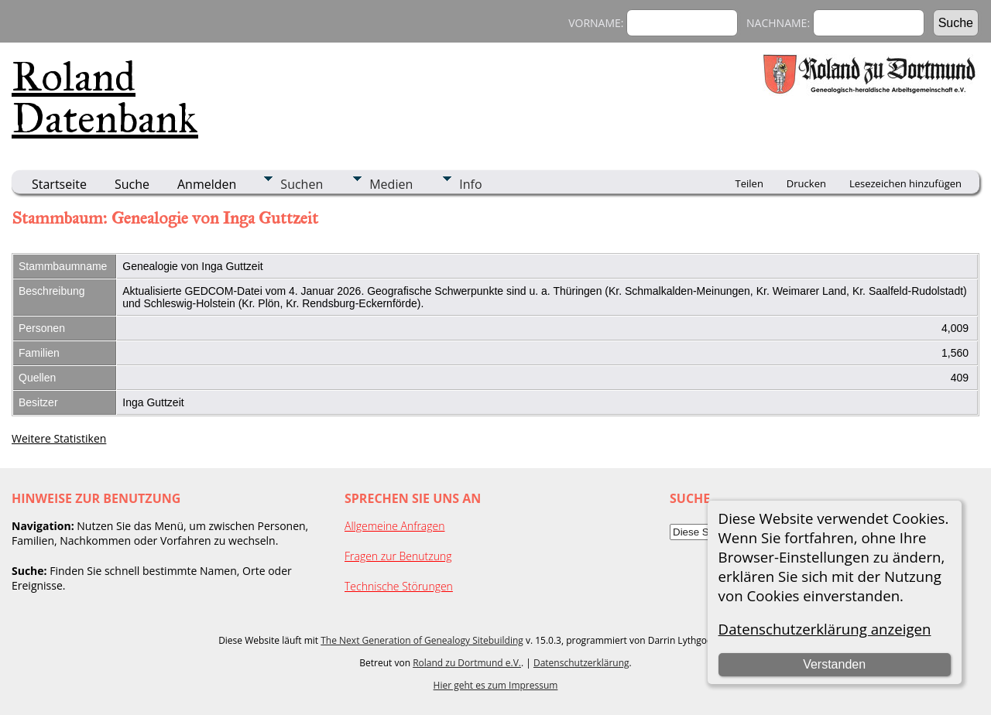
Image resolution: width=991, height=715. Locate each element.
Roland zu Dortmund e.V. (467, 662)
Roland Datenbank (105, 97)
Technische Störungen (399, 586)
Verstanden (834, 664)
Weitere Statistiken (59, 438)
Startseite (59, 184)
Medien (391, 184)
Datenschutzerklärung (581, 662)
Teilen (749, 183)
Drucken (806, 183)
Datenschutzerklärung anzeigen (824, 628)
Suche (132, 184)
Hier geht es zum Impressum (496, 685)
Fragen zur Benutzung (398, 556)
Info (470, 184)
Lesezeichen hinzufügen (905, 183)
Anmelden (206, 184)
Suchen (301, 184)
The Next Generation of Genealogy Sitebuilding (422, 640)
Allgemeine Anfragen (395, 525)
